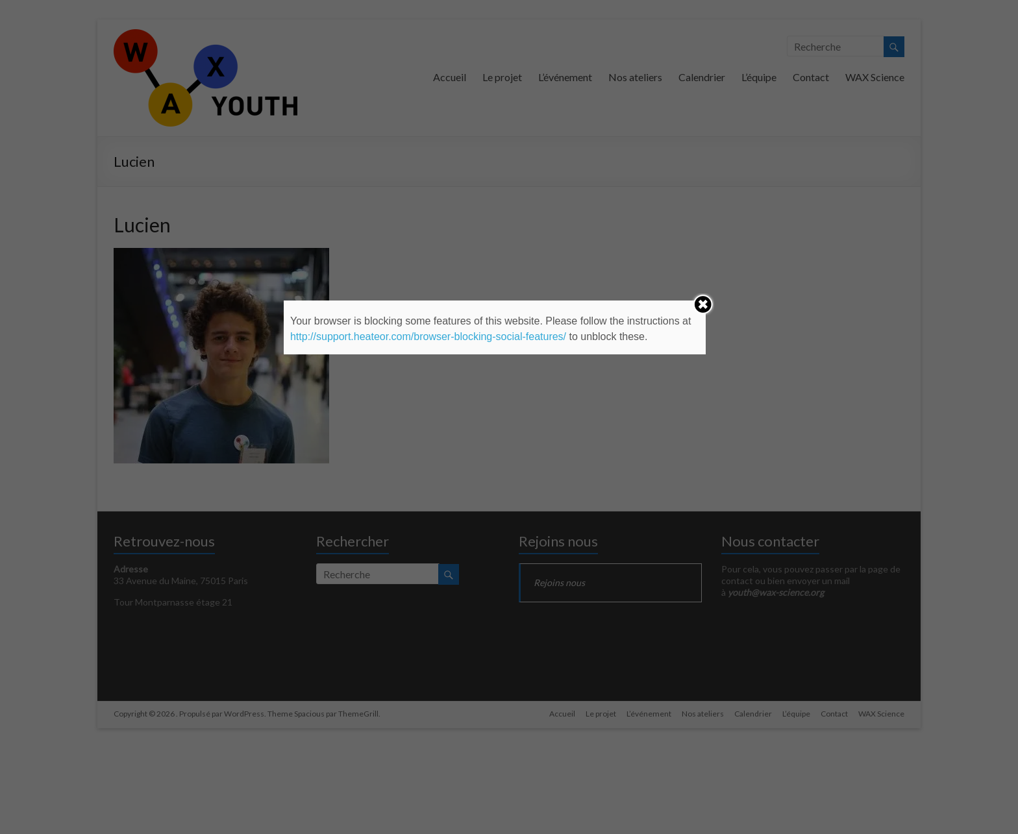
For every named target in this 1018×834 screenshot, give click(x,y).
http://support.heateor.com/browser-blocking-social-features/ (428, 336)
